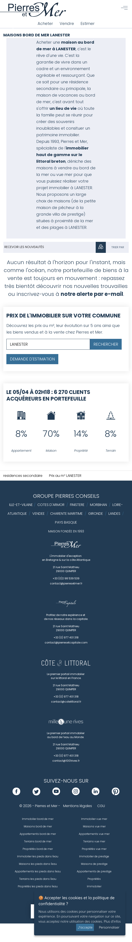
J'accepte (85, 927)
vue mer (64, 174)
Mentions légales (77, 805)
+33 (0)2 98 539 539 (66, 578)
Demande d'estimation (32, 359)
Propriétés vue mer (94, 849)
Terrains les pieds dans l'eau (37, 879)
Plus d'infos (112, 921)
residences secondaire (22, 475)
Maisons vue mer (94, 826)
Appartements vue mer (94, 834)
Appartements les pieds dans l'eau (38, 871)
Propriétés (94, 879)
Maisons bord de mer (38, 826)
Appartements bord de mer (38, 834)
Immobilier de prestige (94, 856)
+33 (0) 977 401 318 (66, 637)
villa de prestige (68, 214)
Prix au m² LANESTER (65, 475)
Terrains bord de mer (37, 841)
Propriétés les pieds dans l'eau (38, 886)
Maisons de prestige (94, 864)
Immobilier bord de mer (37, 819)
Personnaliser (109, 927)
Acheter (45, 23)
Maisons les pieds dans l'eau (38, 864)
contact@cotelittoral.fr (66, 701)
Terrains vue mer (94, 841)
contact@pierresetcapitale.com (66, 642)
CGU (101, 805)
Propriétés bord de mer (38, 849)
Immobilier (94, 886)
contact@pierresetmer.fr (66, 583)
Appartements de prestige (94, 871)
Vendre (67, 23)
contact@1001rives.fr (66, 761)
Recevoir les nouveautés (24, 247)
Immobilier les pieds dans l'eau (37, 856)
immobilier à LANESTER (70, 187)
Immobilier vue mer (94, 819)
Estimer (88, 23)
